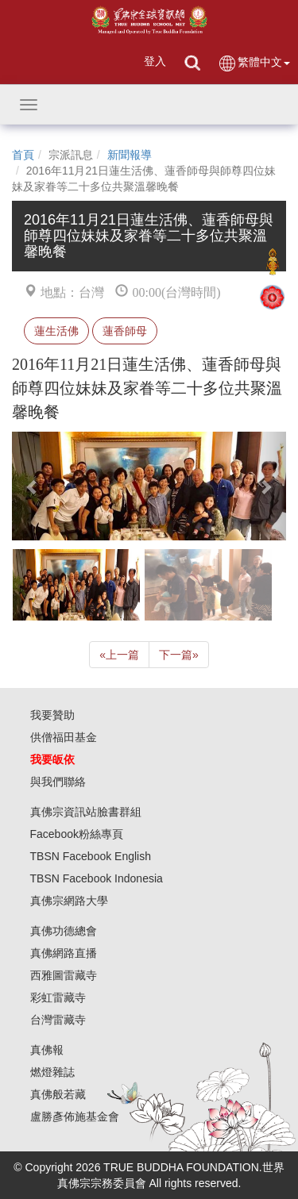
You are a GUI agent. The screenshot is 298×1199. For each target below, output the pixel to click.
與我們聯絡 (58, 781)
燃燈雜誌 (52, 1072)
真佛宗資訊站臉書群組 (85, 811)
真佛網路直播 (63, 953)
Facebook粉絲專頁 (76, 834)
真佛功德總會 (63, 930)
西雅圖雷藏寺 (63, 975)
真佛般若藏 (58, 1094)
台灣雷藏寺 (58, 1019)
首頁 (23, 154)
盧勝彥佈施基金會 (74, 1116)
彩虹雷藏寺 (58, 997)
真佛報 (47, 1049)
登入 (155, 61)
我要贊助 (52, 715)
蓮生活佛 (56, 331)
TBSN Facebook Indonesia (96, 878)
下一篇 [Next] (179, 654)
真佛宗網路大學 (69, 900)
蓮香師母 (125, 331)
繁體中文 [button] (254, 63)
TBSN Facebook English (91, 856)
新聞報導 (129, 154)
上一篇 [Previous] (119, 654)
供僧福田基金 (63, 737)
